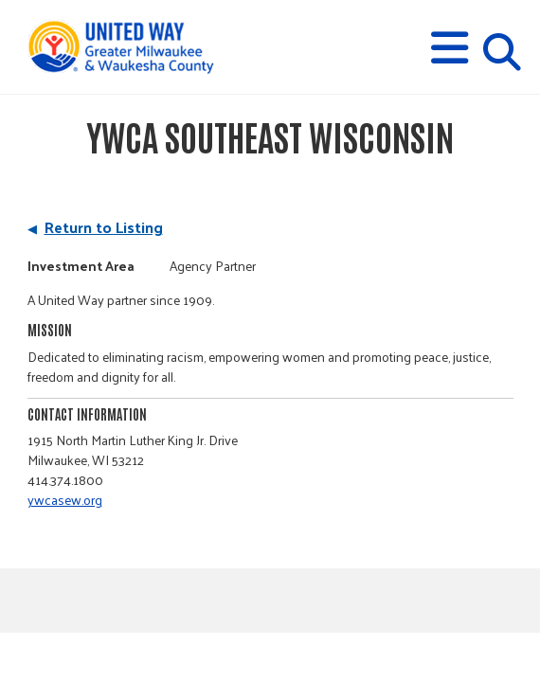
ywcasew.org (64, 500)
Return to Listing (104, 227)
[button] (449, 48)
